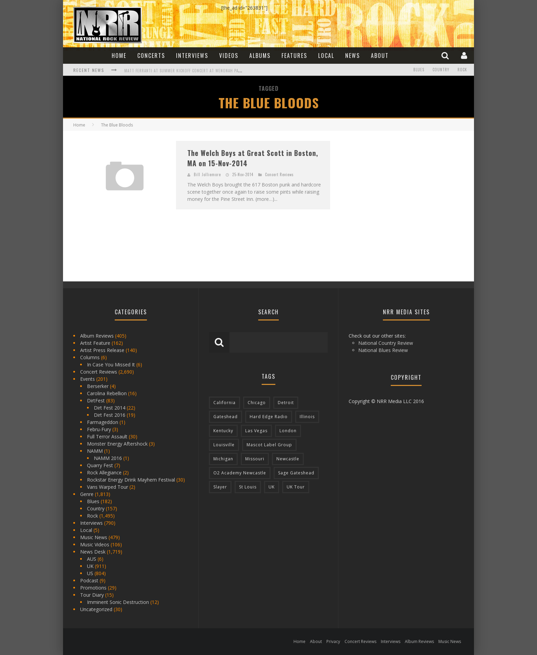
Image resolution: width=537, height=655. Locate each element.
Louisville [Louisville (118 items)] (224, 445)
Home (119, 55)
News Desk (92, 551)
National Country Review (385, 343)
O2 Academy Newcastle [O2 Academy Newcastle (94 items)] (239, 473)
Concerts (151, 55)
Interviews (192, 55)
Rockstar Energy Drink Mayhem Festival (131, 479)
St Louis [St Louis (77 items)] (248, 487)
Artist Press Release (102, 350)
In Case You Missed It (111, 364)
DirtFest (96, 400)
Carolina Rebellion (107, 393)
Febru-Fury (99, 429)
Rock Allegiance (104, 472)
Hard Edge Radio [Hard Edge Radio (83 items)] (269, 417)
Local (326, 55)
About (380, 55)
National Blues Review (383, 350)
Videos (228, 55)
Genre (86, 494)
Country (441, 70)
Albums (260, 55)
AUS (91, 559)
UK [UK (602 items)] (271, 487)
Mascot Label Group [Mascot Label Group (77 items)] (269, 445)
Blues (418, 70)
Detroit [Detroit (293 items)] (286, 402)
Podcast (89, 580)
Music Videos (94, 544)
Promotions (93, 587)
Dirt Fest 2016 (109, 415)
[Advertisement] (391, 184)
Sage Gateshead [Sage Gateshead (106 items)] (296, 473)
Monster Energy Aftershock (117, 443)
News (352, 55)
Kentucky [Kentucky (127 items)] (223, 431)
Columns (90, 357)
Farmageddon (102, 422)
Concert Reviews (279, 174)
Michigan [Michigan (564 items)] (223, 459)
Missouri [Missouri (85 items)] (254, 459)
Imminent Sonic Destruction (118, 602)
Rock (462, 70)
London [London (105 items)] (288, 431)
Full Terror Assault (107, 436)
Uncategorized (96, 609)
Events (87, 379)
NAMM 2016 (108, 458)
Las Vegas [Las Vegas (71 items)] (256, 431)
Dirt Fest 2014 (109, 407)
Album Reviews (97, 335)
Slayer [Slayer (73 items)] (220, 487)
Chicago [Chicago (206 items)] (257, 402)
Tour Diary (92, 595)
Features (294, 55)
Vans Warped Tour (107, 487)
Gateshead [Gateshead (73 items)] (225, 417)
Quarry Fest (100, 465)
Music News (93, 537)
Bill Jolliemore (207, 174)
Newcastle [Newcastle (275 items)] (287, 459)
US (90, 573)
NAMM (95, 451)
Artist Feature (95, 343)
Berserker (98, 386)
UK (90, 566)
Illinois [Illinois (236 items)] (307, 417)
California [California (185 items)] (224, 402)
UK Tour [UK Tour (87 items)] (296, 487)
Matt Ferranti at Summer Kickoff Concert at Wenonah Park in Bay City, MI (198, 70)
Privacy (333, 641)
